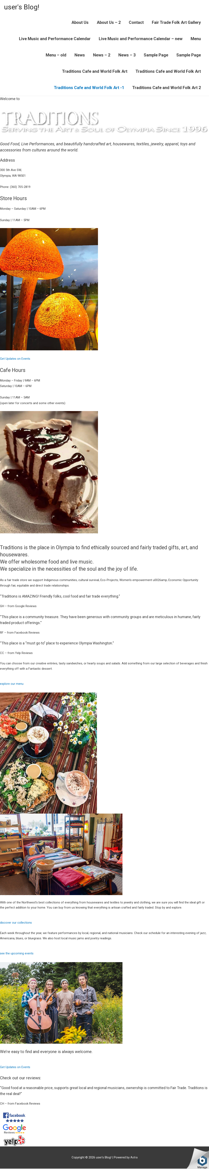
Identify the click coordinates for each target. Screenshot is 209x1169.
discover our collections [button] (16, 923)
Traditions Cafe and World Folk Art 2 (166, 88)
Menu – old (56, 55)
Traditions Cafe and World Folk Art (94, 71)
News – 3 (127, 55)
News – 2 (101, 55)
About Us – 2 (109, 22)
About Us (80, 22)
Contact (136, 22)
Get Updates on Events (15, 359)
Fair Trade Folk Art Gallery (176, 22)
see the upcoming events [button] (17, 954)
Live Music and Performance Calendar (55, 39)
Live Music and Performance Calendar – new (140, 39)
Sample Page (156, 55)
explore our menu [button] (11, 684)
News (79, 55)
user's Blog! (22, 7)
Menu (196, 39)
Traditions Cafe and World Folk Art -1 (89, 88)
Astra (134, 1158)
